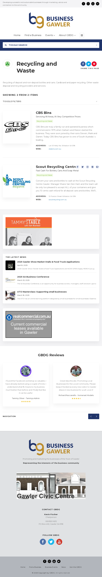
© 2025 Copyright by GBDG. (43, 573)
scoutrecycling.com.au (58, 200)
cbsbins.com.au (55, 149)
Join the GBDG (76, 567)
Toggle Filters (12, 101)
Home (22, 567)
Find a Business (35, 567)
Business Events (51, 567)
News (63, 567)
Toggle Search (16, 45)
